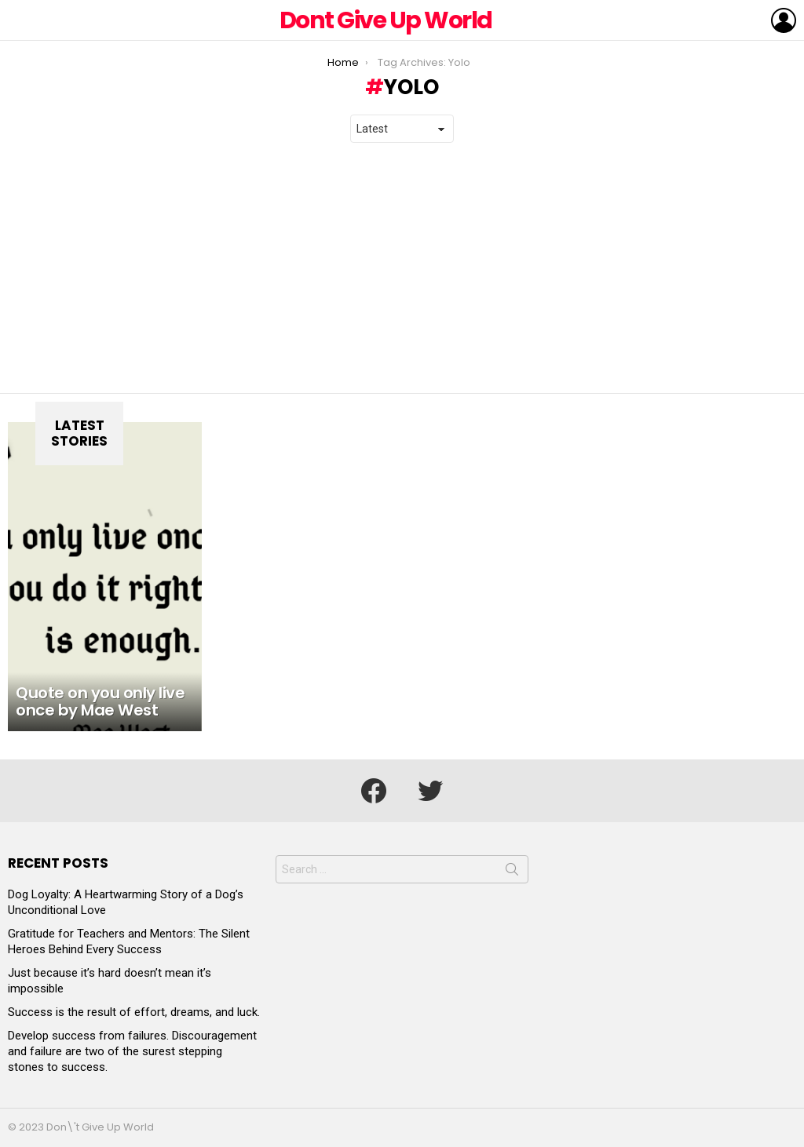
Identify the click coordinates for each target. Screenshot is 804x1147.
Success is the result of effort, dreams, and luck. (134, 1012)
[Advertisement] (402, 268)
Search (512, 872)
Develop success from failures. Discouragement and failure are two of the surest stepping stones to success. (132, 1051)
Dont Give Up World (386, 20)
